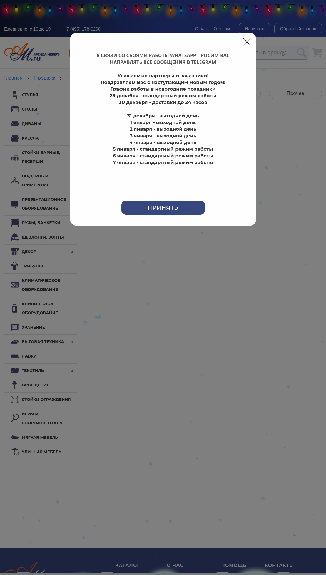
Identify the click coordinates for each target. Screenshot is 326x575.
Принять (163, 207)
